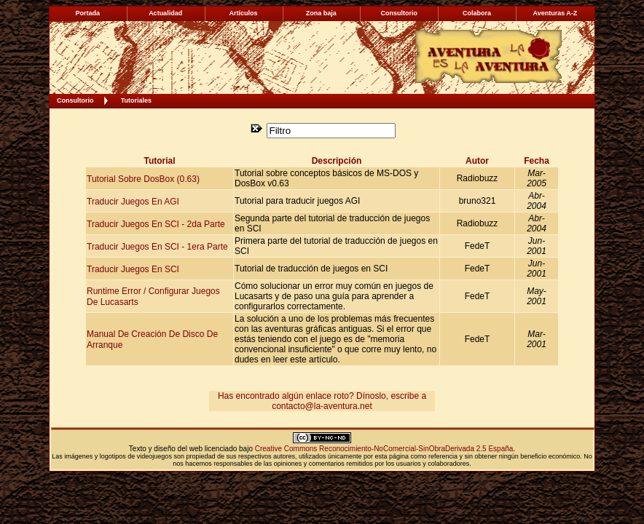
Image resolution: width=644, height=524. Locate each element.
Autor (477, 161)
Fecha (536, 161)
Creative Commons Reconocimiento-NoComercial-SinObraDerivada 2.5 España (384, 449)
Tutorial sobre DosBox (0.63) (143, 178)
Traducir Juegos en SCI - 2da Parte (156, 223)
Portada (88, 13)
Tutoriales (136, 100)
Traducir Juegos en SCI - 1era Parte (157, 246)
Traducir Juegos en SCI (133, 268)
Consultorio (75, 100)
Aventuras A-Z (555, 13)
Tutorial (159, 161)
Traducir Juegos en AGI (133, 201)
